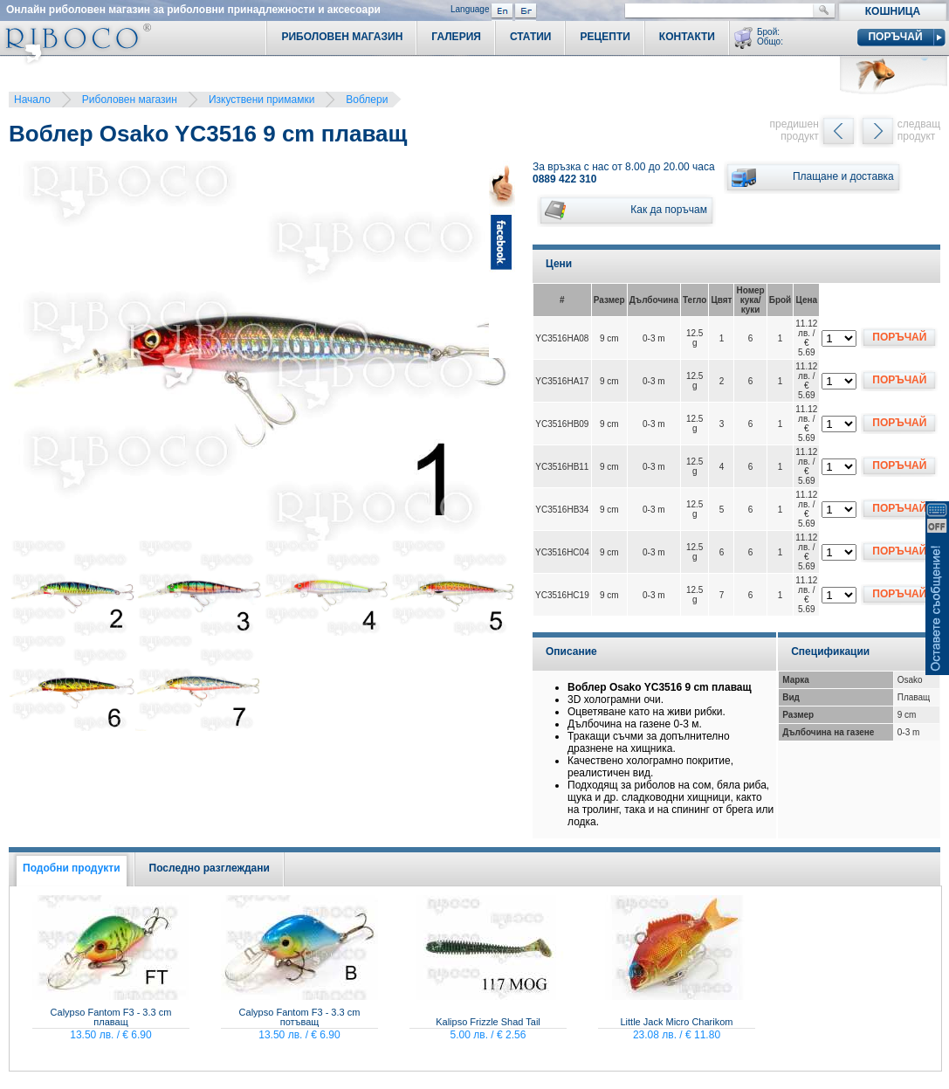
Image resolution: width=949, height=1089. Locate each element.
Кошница (892, 11)
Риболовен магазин (129, 99)
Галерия (456, 37)
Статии (531, 37)
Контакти (687, 37)
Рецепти (604, 37)
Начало (32, 99)
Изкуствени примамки (261, 99)
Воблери (367, 99)
